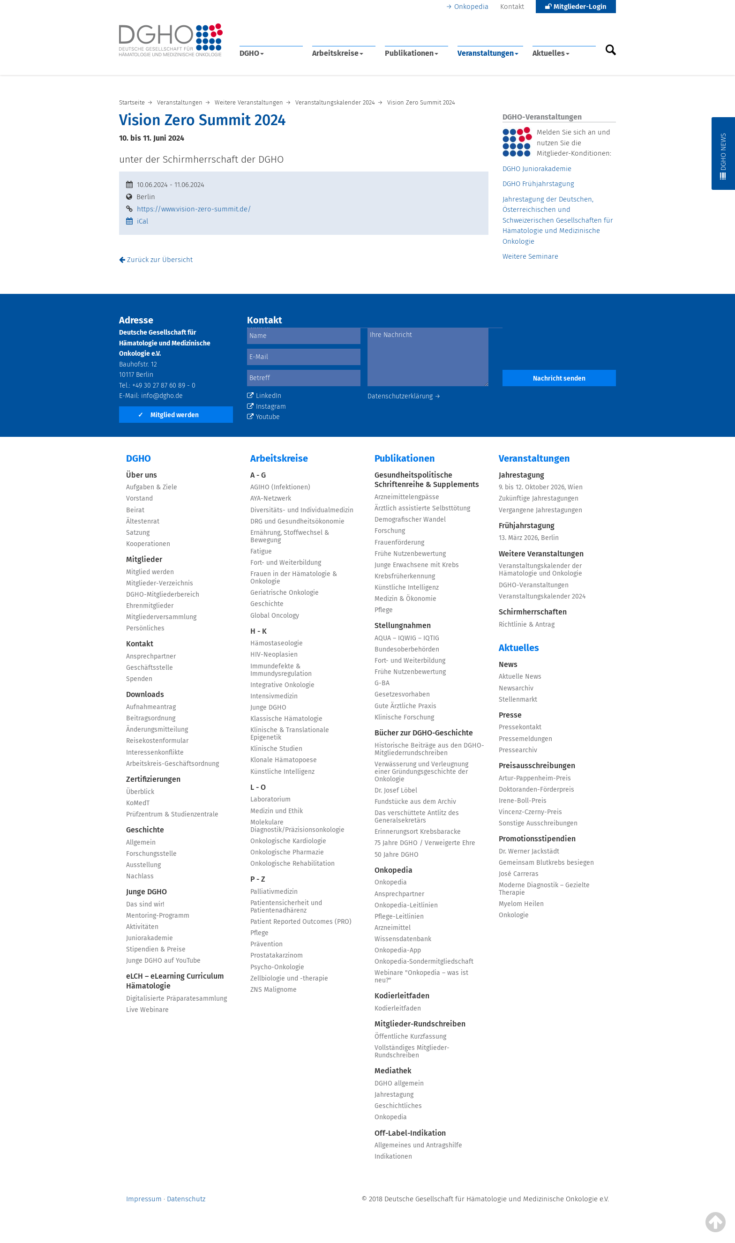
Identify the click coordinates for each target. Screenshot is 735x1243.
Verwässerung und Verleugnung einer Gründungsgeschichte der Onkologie (421, 771)
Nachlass (140, 876)
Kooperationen (148, 544)
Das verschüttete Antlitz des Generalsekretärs (417, 816)
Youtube (263, 417)
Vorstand (139, 498)
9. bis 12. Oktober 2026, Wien (541, 487)
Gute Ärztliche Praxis (405, 706)
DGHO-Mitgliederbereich (162, 595)
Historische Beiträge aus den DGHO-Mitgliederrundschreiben (429, 749)
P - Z (257, 879)
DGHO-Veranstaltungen (534, 585)
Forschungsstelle (151, 854)
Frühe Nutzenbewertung (410, 554)
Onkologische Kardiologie (288, 841)
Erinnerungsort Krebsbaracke (418, 832)
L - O (258, 787)
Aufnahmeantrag (151, 707)
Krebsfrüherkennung (405, 576)
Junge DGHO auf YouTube (163, 961)
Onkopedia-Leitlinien (406, 905)
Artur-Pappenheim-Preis (535, 778)
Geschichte (145, 829)
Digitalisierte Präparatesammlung (176, 999)
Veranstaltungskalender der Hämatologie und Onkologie (540, 569)
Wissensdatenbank (403, 939)
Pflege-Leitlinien (399, 917)
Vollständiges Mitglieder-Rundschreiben (412, 1051)
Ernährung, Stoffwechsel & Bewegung (289, 536)
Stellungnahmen (403, 625)
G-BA (382, 683)
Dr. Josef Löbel (396, 790)
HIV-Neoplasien (274, 655)
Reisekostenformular (157, 741)
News (508, 664)
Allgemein (141, 842)
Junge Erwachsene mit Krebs (417, 565)
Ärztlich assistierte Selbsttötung (422, 508)
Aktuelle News (520, 677)
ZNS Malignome (273, 990)
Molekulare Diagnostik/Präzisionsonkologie (297, 826)
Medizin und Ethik (276, 811)
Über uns (141, 475)
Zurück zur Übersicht (156, 259)
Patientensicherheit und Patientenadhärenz (286, 906)
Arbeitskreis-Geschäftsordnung (172, 764)
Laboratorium (270, 799)
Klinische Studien (276, 749)
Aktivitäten (142, 927)
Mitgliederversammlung (161, 617)
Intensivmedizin (274, 696)
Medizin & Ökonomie (405, 599)
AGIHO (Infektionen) (280, 487)
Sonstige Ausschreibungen (538, 823)
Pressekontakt (520, 727)
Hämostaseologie (276, 643)
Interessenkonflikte (155, 752)
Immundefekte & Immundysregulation (281, 670)
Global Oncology (274, 616)
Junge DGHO (146, 891)
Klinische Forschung (404, 717)
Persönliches (145, 628)
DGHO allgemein (399, 1083)
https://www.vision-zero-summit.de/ (194, 209)
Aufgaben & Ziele (151, 487)
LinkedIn (264, 396)
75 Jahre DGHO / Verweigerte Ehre (425, 843)
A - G (258, 475)
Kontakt (512, 6)
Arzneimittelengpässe (407, 497)
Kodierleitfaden (402, 995)
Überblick (140, 792)
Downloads (145, 694)
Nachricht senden (559, 378)
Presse (510, 715)
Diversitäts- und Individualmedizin (301, 510)
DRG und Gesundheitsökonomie (297, 521)
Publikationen (411, 53)
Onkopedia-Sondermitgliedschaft (424, 962)
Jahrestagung (394, 1095)
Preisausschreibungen (537, 765)
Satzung (138, 533)
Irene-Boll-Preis (523, 801)
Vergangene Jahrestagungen (540, 510)
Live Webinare (147, 1010)
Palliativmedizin (274, 892)
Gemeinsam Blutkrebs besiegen (546, 863)
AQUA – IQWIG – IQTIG (407, 638)
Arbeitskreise (337, 53)
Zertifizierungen (153, 779)
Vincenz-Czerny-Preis (530, 812)
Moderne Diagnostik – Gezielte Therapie (544, 889)
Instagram (266, 407)
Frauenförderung (399, 543)
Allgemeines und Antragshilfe (418, 1145)
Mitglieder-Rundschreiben (420, 1023)
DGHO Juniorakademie (536, 169)
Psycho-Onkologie (277, 967)
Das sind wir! (145, 904)
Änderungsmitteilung (157, 730)
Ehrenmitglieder (149, 606)
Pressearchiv (518, 750)
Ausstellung (143, 865)
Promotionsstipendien (537, 838)
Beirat (135, 510)
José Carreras (519, 874)
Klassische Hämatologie (286, 719)
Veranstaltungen (488, 53)
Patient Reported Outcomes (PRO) (301, 922)
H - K (258, 631)
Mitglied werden (168, 415)
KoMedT (138, 803)
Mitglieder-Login (576, 6)
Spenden (139, 679)
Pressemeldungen (525, 739)
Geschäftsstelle (149, 668)
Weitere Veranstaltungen (541, 553)
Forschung (390, 531)
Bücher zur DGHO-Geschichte (424, 732)
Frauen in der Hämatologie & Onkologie (293, 577)
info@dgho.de (162, 396)
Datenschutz (186, 1199)
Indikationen (393, 1157)
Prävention (266, 944)
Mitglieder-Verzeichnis (159, 583)
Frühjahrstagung (527, 525)
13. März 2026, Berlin (529, 538)
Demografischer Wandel (410, 520)
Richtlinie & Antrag (527, 625)
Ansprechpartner (151, 656)
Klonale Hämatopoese (283, 760)
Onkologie (514, 915)
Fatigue (261, 551)
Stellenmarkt (518, 700)
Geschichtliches (398, 1106)
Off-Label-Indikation (410, 1133)
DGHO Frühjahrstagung (538, 184)
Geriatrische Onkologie (284, 593)
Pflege (259, 933)
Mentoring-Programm (157, 916)
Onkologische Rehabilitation (292, 864)
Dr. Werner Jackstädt (529, 851)
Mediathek (393, 1070)
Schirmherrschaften (533, 611)
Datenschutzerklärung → (404, 396)
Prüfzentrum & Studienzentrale (172, 814)
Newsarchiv (516, 688)
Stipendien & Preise (156, 949)
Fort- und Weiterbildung (285, 563)
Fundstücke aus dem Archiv (415, 802)
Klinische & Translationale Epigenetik (289, 733)
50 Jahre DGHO (397, 855)
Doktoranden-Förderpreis (536, 790)
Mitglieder (144, 559)
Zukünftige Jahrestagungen (538, 498)
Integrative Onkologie (282, 685)
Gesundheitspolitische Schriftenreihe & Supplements (427, 480)
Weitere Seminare (530, 256)
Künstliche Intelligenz (282, 772)
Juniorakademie (149, 938)
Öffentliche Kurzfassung (410, 1037)
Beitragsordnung (150, 718)
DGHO (252, 53)
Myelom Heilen (521, 904)
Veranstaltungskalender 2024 (542, 596)
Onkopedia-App (398, 950)
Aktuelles (551, 53)
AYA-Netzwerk (270, 498)
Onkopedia (471, 6)
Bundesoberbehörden (407, 649)
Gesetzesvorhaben (402, 694)
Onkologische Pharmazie (287, 852)
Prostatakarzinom (276, 955)
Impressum (144, 1199)
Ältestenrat (142, 521)
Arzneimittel (393, 928)
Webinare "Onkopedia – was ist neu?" (421, 976)
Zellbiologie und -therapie (289, 978)
